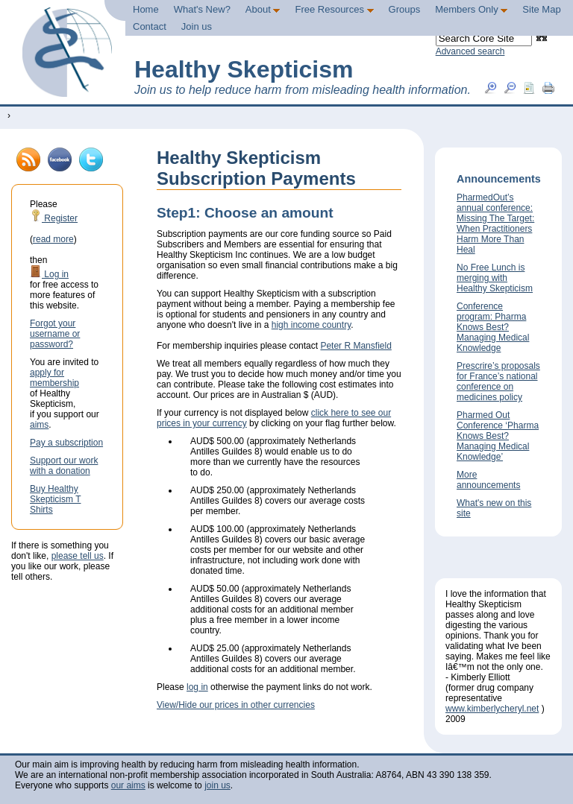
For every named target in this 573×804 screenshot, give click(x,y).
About (263, 9)
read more (53, 239)
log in (197, 687)
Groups (405, 9)
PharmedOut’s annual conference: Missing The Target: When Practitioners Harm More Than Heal (495, 223)
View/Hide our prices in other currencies (236, 705)
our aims (128, 785)
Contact (149, 26)
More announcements (488, 479)
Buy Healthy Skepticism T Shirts (55, 499)
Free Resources (334, 9)
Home (146, 9)
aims (39, 425)
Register (54, 218)
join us (217, 785)
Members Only (471, 9)
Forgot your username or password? (55, 333)
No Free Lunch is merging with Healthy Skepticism (495, 278)
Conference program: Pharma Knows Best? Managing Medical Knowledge (493, 327)
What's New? (202, 9)
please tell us (77, 556)
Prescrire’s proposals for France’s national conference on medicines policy (498, 381)
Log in (49, 274)
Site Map (541, 9)
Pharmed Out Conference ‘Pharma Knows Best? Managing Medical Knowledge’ (498, 436)
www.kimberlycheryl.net (492, 708)
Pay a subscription (66, 442)
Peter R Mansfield (355, 346)
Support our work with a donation (64, 465)
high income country (311, 325)
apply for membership (54, 377)
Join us (196, 26)
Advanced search (470, 51)
